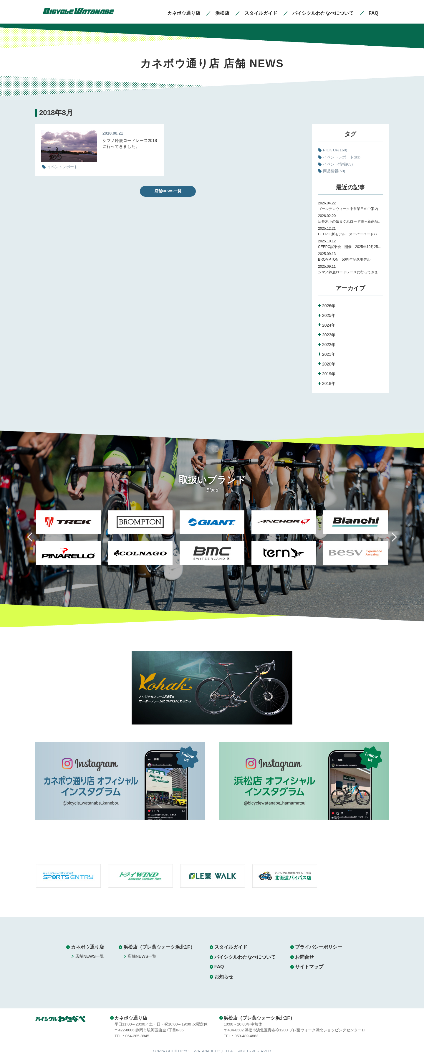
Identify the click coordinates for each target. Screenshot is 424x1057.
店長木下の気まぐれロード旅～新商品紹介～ (350, 221)
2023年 (328, 335)
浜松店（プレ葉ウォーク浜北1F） (159, 947)
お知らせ (223, 976)
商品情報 (334, 171)
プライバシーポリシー (318, 947)
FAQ (219, 966)
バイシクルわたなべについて (245, 957)
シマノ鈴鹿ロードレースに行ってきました (350, 272)
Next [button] (390, 540)
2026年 (328, 305)
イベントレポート (341, 157)
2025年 (328, 315)
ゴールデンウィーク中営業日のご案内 (348, 209)
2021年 (328, 354)
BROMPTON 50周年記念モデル (346, 259)
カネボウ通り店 (87, 947)
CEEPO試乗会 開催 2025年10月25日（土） (350, 247)
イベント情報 (338, 164)
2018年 (328, 383)
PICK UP (335, 150)
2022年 (328, 344)
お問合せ (304, 957)
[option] (68, 541)
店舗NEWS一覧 (168, 191)
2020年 (328, 364)
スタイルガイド (230, 947)
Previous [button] (34, 540)
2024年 (328, 325)
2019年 (328, 373)
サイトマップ (309, 966)
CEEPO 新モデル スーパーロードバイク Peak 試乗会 (350, 234)
